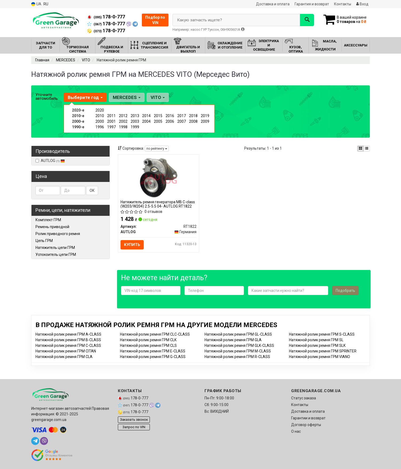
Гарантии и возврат (308, 418)
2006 (170, 121)
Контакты (342, 4)
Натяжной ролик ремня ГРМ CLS (148, 345)
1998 (123, 127)
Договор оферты (306, 425)
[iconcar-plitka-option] (360, 149)
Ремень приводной (52, 227)
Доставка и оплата (273, 4)
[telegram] (35, 441)
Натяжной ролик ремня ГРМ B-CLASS (68, 340)
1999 (135, 127)
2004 (146, 121)
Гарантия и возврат (312, 4)
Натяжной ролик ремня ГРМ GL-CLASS (238, 334)
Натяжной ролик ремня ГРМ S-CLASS (322, 334)
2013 (135, 116)
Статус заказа (303, 398)
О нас (296, 431)
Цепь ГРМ (44, 241)
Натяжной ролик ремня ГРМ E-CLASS (152, 351)
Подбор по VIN (155, 20)
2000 (99, 121)
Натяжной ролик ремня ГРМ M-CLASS (237, 351)
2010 (99, 116)
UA (36, 4)
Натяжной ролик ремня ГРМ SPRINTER (322, 351)
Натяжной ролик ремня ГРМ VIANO (319, 357)
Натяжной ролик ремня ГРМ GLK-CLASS (239, 345)
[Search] (307, 20)
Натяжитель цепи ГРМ (55, 247)
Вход (362, 4)
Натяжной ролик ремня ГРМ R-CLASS (237, 357)
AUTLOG (50, 160)
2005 (158, 121)
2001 (111, 121)
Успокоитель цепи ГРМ (55, 254)
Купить (132, 244)
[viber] (44, 441)
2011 (111, 116)
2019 (205, 116)
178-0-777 (106, 16)
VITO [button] (158, 97)
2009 (205, 121)
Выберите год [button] (85, 97)
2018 (193, 116)
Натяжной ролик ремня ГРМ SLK (317, 345)
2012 (123, 116)
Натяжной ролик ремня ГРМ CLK (148, 340)
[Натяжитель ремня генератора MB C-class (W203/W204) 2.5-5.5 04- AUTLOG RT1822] (158, 177)
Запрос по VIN (133, 427)
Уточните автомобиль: (47, 96)
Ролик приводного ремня (57, 234)
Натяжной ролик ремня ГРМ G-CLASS (153, 357)
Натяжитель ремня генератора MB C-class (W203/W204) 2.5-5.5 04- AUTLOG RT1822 (158, 204)
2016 (170, 116)
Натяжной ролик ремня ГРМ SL (316, 340)
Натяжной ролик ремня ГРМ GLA (233, 340)
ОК (92, 190)
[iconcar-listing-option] (366, 149)
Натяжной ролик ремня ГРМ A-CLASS (68, 334)
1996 (99, 127)
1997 (111, 127)
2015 (158, 116)
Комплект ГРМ (48, 220)
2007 (181, 121)
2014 (146, 116)
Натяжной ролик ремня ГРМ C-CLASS (68, 345)
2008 (193, 121)
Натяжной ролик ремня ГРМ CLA (64, 357)
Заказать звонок (134, 420)
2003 (135, 121)
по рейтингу (156, 148)
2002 (123, 121)
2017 (181, 116)
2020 (99, 110)
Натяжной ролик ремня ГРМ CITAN (65, 351)
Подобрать (345, 290)
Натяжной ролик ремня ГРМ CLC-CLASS (155, 334)
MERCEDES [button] (127, 97)
